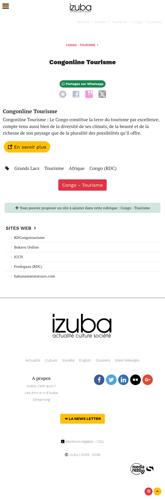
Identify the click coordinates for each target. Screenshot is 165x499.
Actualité (33, 360)
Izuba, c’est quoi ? (41, 386)
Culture (51, 360)
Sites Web (21, 228)
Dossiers (103, 360)
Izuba (71, 454)
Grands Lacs (27, 168)
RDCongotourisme (27, 237)
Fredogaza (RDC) (25, 266)
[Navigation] (81, 7)
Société (100, 22)
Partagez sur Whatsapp (82, 84)
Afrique (77, 168)
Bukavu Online (24, 247)
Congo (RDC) (103, 168)
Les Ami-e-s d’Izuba (41, 392)
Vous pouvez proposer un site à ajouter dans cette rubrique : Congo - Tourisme (82, 207)
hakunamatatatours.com (32, 276)
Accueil (83, 22)
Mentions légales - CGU (82, 441)
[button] (3, 6)
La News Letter (82, 418)
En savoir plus (27, 147)
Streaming (41, 399)
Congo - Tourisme (146, 22)
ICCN (16, 256)
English (85, 360)
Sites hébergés (127, 360)
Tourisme (119, 22)
